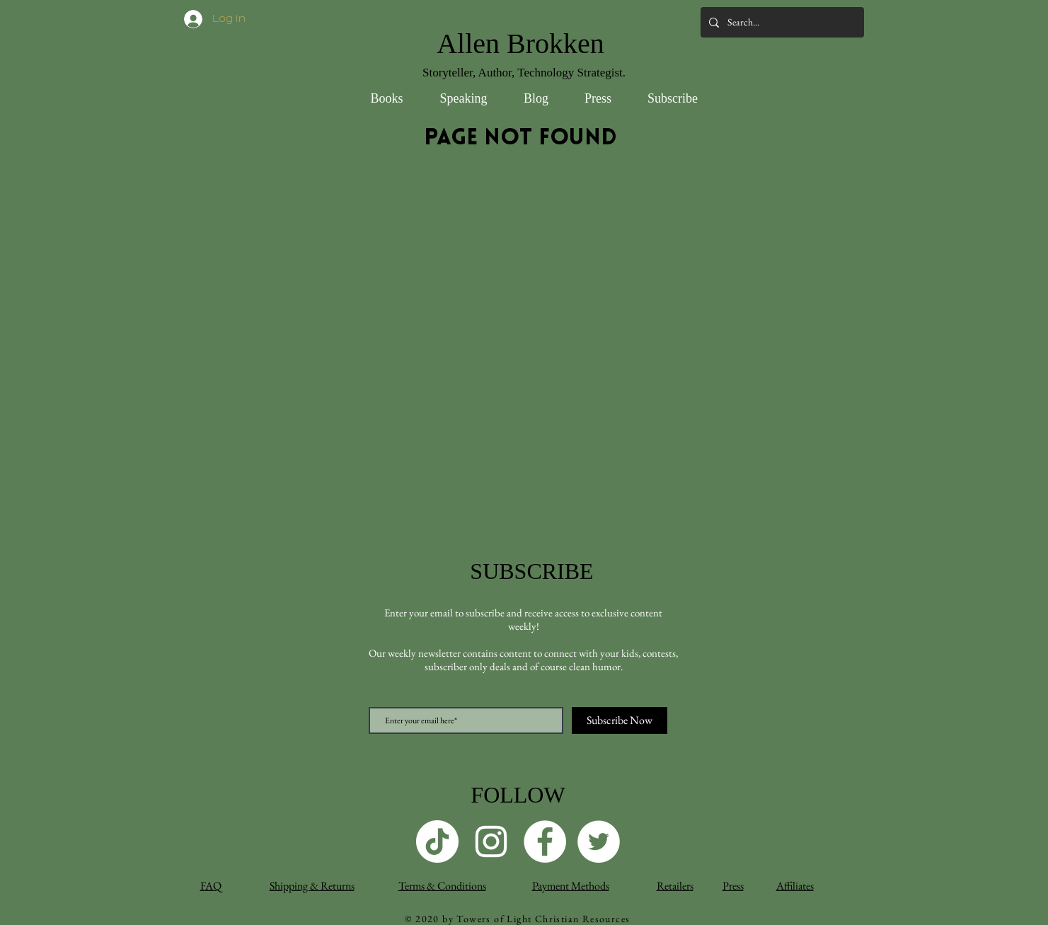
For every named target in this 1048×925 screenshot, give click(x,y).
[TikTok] (437, 841)
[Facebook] (545, 841)
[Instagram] (491, 841)
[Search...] (780, 22)
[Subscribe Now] (619, 720)
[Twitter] (598, 841)
